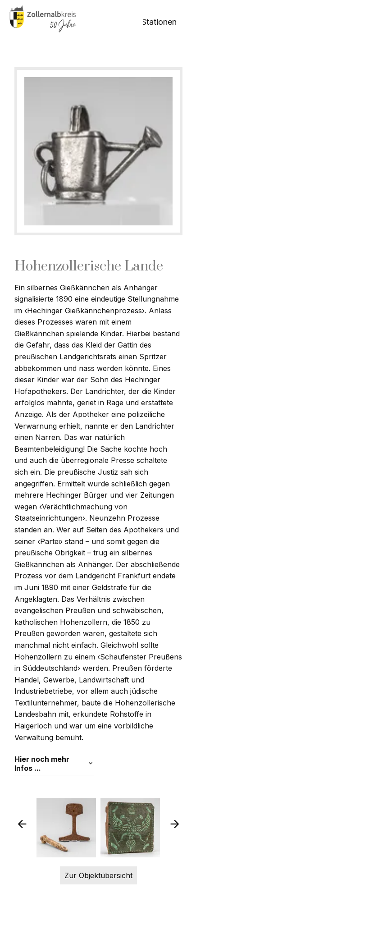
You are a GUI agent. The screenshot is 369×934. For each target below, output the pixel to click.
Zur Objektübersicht (184, 876)
